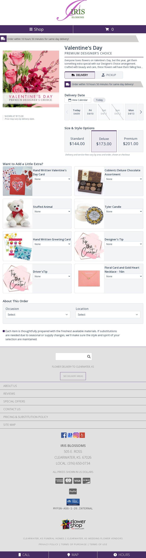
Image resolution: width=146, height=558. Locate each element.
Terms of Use (98, 544)
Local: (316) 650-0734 (73, 463)
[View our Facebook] (64, 437)
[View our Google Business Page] (70, 437)
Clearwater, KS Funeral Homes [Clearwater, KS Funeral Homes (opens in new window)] (43, 538)
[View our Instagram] (76, 437)
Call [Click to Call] (24, 554)
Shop (36, 29)
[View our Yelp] (82, 437)
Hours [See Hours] (121, 554)
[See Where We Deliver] (73, 376)
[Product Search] (73, 356)
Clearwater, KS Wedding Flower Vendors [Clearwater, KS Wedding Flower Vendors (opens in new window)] (95, 538)
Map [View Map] (73, 554)
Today (99, 100)
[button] (73, 502)
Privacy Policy (48, 544)
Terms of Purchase (74, 544)
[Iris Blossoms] (73, 20)
